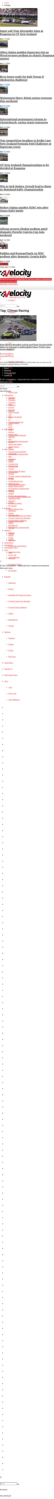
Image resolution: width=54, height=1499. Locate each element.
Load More (4, 264)
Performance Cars (10, 675)
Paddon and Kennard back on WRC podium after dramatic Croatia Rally (23, 255)
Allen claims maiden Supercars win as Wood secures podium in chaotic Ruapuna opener (27, 55)
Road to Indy (13, 392)
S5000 (10, 613)
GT (9, 420)
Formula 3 (12, 402)
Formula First (13, 466)
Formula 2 (12, 400)
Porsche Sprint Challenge (17, 607)
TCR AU (11, 626)
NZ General (12, 570)
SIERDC (11, 493)
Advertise (7, 370)
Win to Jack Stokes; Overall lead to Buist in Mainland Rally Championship (25, 188)
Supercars (12, 583)
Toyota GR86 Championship (18, 441)
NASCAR (11, 437)
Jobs (6, 681)
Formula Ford (13, 464)
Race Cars (12, 657)
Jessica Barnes (7, 353)
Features (7, 632)
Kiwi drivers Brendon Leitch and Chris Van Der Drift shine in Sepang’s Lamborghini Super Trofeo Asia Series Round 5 (26, 347)
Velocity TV (8, 669)
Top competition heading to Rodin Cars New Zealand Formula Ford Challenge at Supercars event (25, 144)
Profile (10, 650)
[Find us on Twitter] (1, 1477)
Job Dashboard (13, 700)
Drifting (11, 461)
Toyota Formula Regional (17, 452)
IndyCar (11, 432)
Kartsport (11, 501)
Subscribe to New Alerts (9, 284)
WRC (10, 439)
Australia (7, 577)
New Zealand (9, 449)
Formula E (12, 405)
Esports (11, 407)
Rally (10, 457)
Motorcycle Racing (15, 417)
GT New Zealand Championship (19, 476)
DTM (10, 427)
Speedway (12, 459)
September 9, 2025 (7, 356)
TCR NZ (11, 469)
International (8, 395)
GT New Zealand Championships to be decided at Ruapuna (24, 166)
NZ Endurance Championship (18, 527)
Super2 (11, 589)
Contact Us (8, 375)
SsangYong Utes (14, 552)
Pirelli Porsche (13, 484)
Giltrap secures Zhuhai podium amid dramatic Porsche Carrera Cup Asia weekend (23, 232)
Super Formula (13, 412)
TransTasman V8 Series (16, 471)
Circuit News (8, 663)
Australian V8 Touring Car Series (19, 595)
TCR (9, 343)
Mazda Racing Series (16, 486)
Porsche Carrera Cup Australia (19, 601)
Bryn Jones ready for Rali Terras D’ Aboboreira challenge (22, 78)
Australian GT (13, 620)
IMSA (10, 430)
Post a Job (12, 693)
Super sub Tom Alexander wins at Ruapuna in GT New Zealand (21, 32)
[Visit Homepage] (15, 277)
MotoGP (11, 442)
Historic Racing (13, 447)
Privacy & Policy (10, 373)
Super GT (11, 410)
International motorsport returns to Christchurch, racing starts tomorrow (24, 121)
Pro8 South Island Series (17, 546)
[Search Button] (18, 306)
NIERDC (11, 491)
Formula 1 (12, 398)
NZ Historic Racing (15, 503)
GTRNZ (11, 479)
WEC (10, 417)
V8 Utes (11, 474)
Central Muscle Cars (15, 509)
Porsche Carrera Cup (15, 422)
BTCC (10, 368)
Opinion (11, 644)
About (6, 368)
